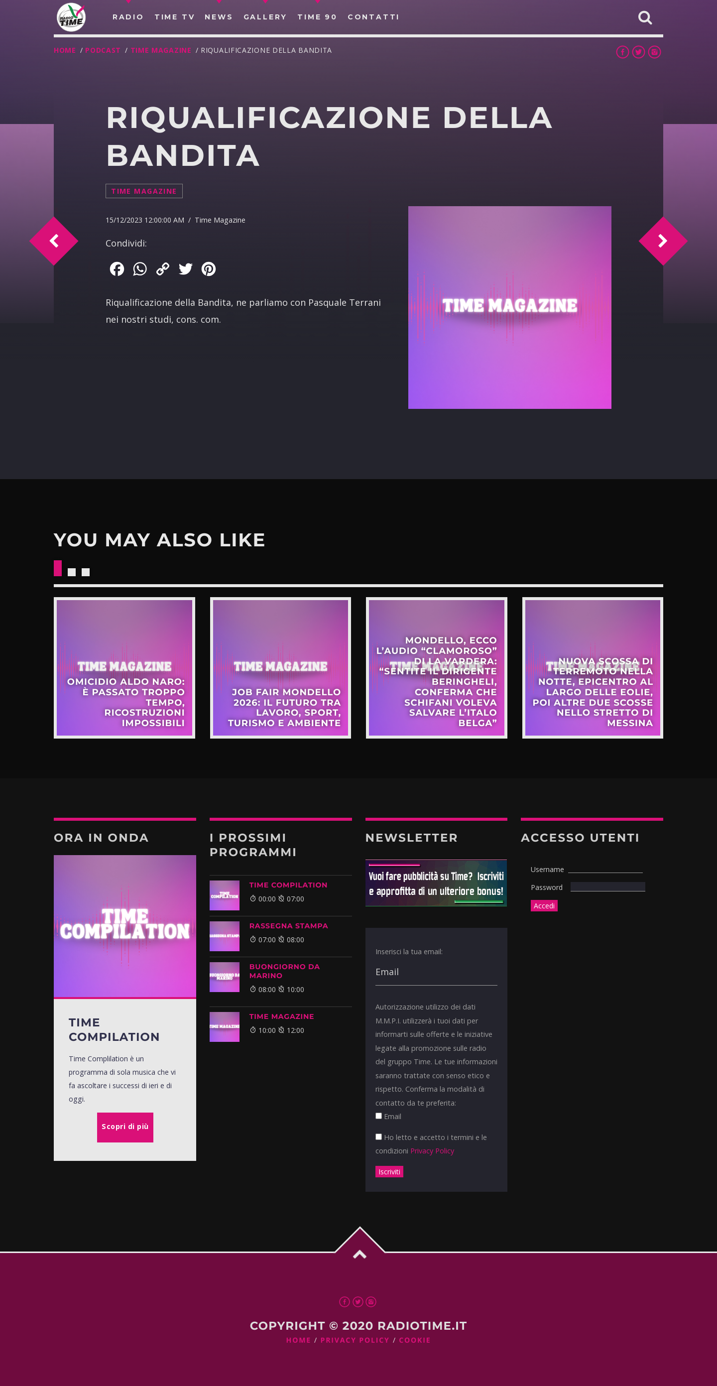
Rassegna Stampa (289, 925)
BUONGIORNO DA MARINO (284, 971)
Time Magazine (161, 50)
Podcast (103, 50)
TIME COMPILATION (288, 885)
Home (65, 50)
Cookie (415, 1340)
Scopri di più (124, 668)
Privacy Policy (432, 1150)
